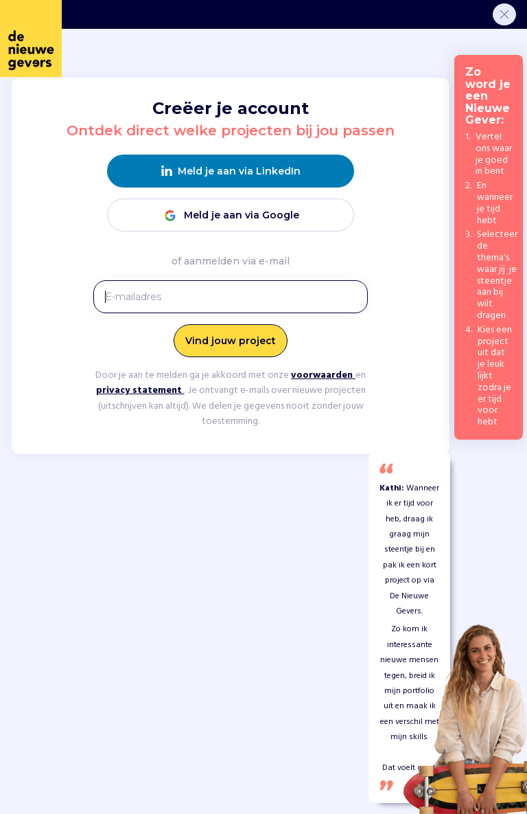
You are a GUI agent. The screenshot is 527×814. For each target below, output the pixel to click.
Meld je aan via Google (230, 215)
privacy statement (140, 390)
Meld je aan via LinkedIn (231, 171)
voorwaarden (323, 375)
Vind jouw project (230, 341)
